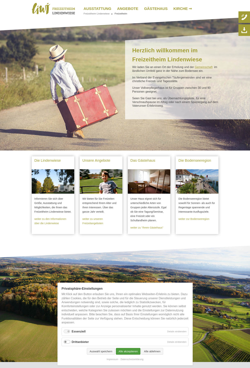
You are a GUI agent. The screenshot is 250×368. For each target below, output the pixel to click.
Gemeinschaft (204, 67)
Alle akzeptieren (128, 351)
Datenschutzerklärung (132, 359)
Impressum (112, 359)
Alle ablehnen (152, 351)
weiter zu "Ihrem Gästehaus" (146, 227)
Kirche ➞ (182, 8)
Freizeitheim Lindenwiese (97, 13)
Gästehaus (156, 8)
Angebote (127, 8)
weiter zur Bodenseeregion (193, 218)
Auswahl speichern (101, 351)
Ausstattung (97, 8)
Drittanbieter (80, 341)
